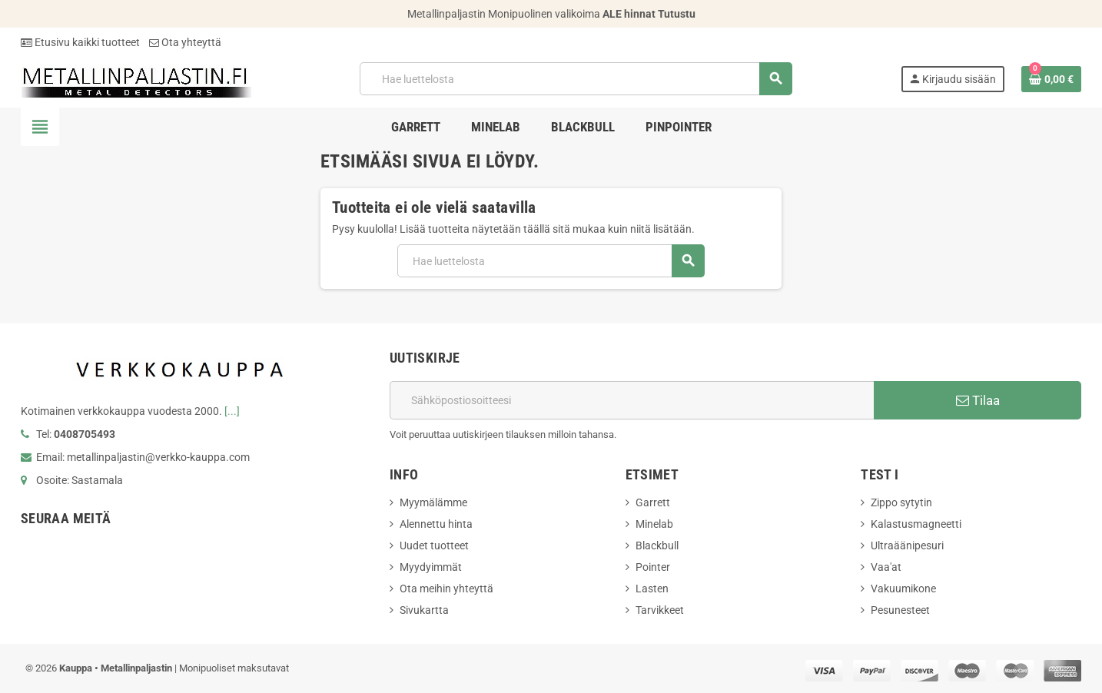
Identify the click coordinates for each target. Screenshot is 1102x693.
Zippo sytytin (901, 502)
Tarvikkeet (660, 610)
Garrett (653, 502)
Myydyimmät (431, 567)
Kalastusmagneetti (916, 524)
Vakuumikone (903, 588)
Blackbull (657, 545)
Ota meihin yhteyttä (446, 588)
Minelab (654, 524)
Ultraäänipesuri (907, 545)
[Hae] (576, 78)
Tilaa (978, 400)
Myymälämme (433, 502)
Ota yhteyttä (185, 42)
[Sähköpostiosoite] (632, 400)
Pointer (653, 567)
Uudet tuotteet (434, 545)
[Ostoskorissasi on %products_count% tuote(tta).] (1051, 79)
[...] (232, 411)
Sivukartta (424, 610)
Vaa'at (886, 567)
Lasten (652, 588)
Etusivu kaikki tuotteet (80, 42)
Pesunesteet (900, 610)
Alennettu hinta (436, 524)
